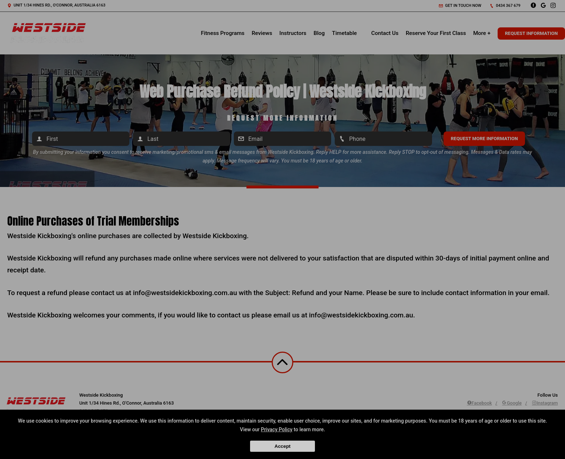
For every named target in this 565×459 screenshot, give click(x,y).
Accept (282, 446)
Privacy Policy (277, 429)
